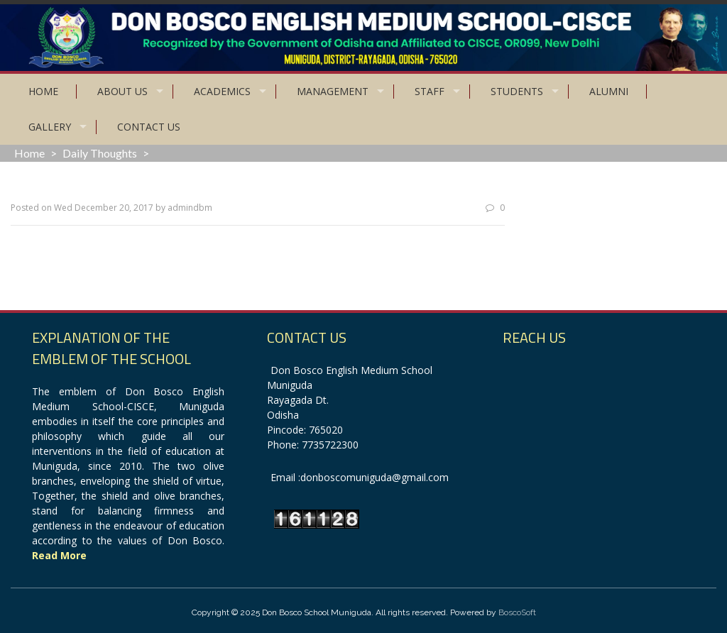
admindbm (190, 208)
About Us (122, 91)
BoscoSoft (517, 612)
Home (43, 91)
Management (332, 91)
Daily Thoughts (99, 153)
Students (517, 91)
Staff (429, 91)
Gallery (49, 126)
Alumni (608, 91)
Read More (59, 555)
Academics (222, 91)
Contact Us (148, 126)
